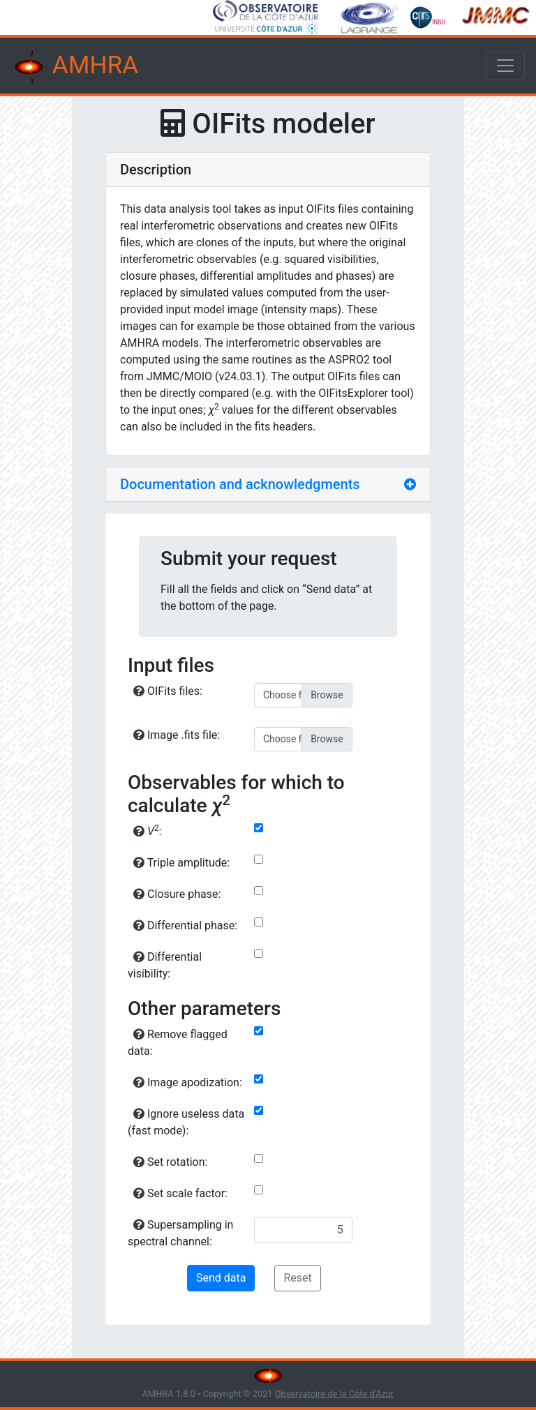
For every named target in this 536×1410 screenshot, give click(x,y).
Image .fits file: (176, 735)
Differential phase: (185, 925)
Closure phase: (177, 894)
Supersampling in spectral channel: (180, 1233)
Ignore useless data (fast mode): (186, 1122)
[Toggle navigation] (505, 66)
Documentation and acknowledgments (240, 484)
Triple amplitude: (181, 862)
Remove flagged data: (178, 1043)
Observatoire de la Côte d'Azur (334, 1393)
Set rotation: (170, 1162)
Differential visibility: (165, 965)
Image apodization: (187, 1082)
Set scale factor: (180, 1193)
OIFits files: (167, 691)
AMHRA (74, 67)
